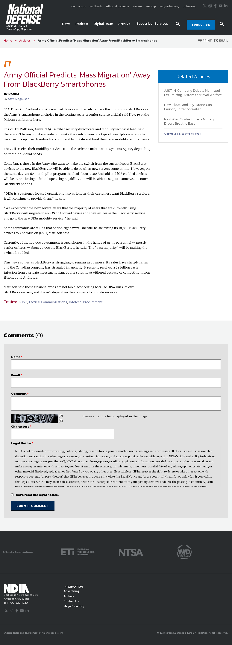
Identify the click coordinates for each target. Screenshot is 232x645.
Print (205, 40)
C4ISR (22, 302)
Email (221, 40)
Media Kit (96, 6)
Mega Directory (169, 6)
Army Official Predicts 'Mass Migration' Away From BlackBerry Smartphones (97, 40)
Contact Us (78, 6)
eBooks (137, 6)
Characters (21, 426)
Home (8, 40)
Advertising (71, 591)
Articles (25, 40)
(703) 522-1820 (18, 602)
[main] (116, 289)
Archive (69, 596)
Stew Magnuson (18, 99)
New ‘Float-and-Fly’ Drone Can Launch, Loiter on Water (188, 107)
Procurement (92, 302)
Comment (20, 393)
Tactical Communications (47, 302)
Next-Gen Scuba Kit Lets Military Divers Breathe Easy (189, 121)
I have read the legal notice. (36, 494)
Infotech (75, 302)
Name (16, 356)
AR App (151, 6)
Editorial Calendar (117, 6)
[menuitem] (66, 24)
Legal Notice (22, 443)
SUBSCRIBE (201, 24)
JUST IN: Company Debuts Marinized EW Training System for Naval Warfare (193, 92)
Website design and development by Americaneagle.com (33, 633)
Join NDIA (189, 6)
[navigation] (115, 24)
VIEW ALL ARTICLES (182, 134)
